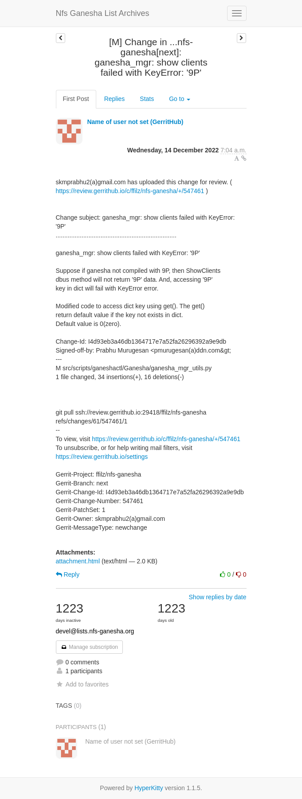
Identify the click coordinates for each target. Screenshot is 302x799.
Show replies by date (218, 597)
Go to (179, 98)
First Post (76, 98)
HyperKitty (148, 787)
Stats (147, 98)
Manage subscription (89, 647)
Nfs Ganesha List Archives (102, 13)
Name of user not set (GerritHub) (135, 121)
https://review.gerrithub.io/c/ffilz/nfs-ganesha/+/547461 (130, 190)
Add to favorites (82, 684)
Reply (68, 574)
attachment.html (78, 561)
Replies (114, 98)
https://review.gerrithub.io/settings (102, 456)
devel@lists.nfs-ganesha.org (95, 631)
